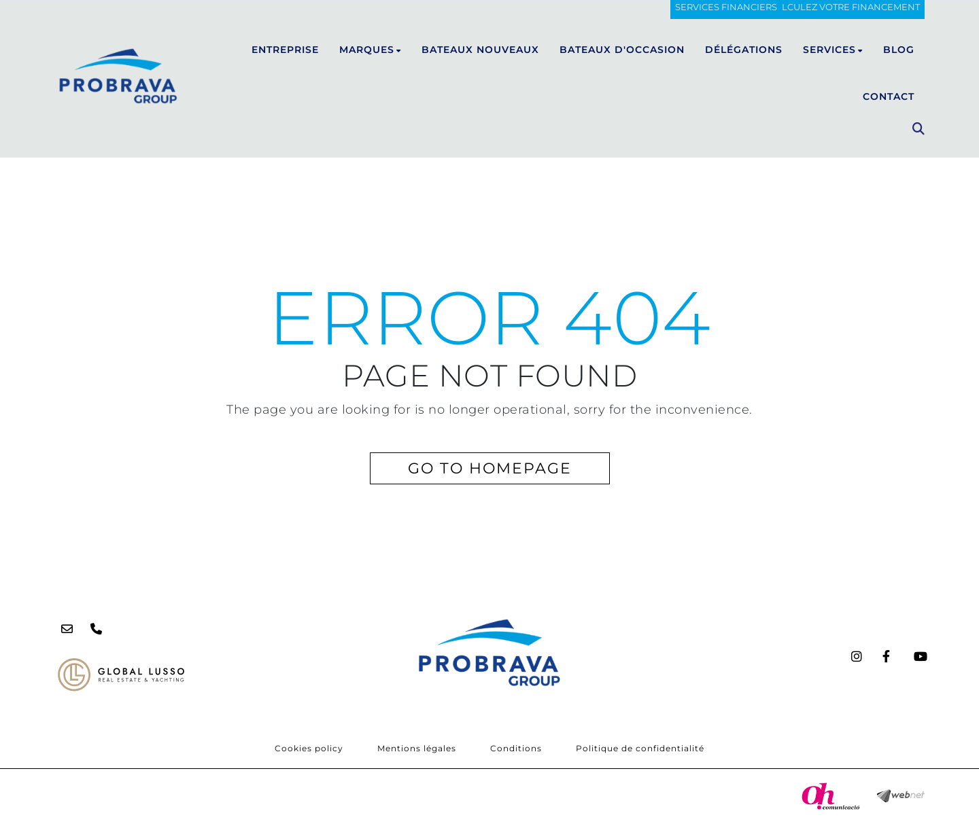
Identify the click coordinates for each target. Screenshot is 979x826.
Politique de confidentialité (640, 748)
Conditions (516, 748)
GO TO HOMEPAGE (490, 468)
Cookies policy (309, 748)
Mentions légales (416, 748)
